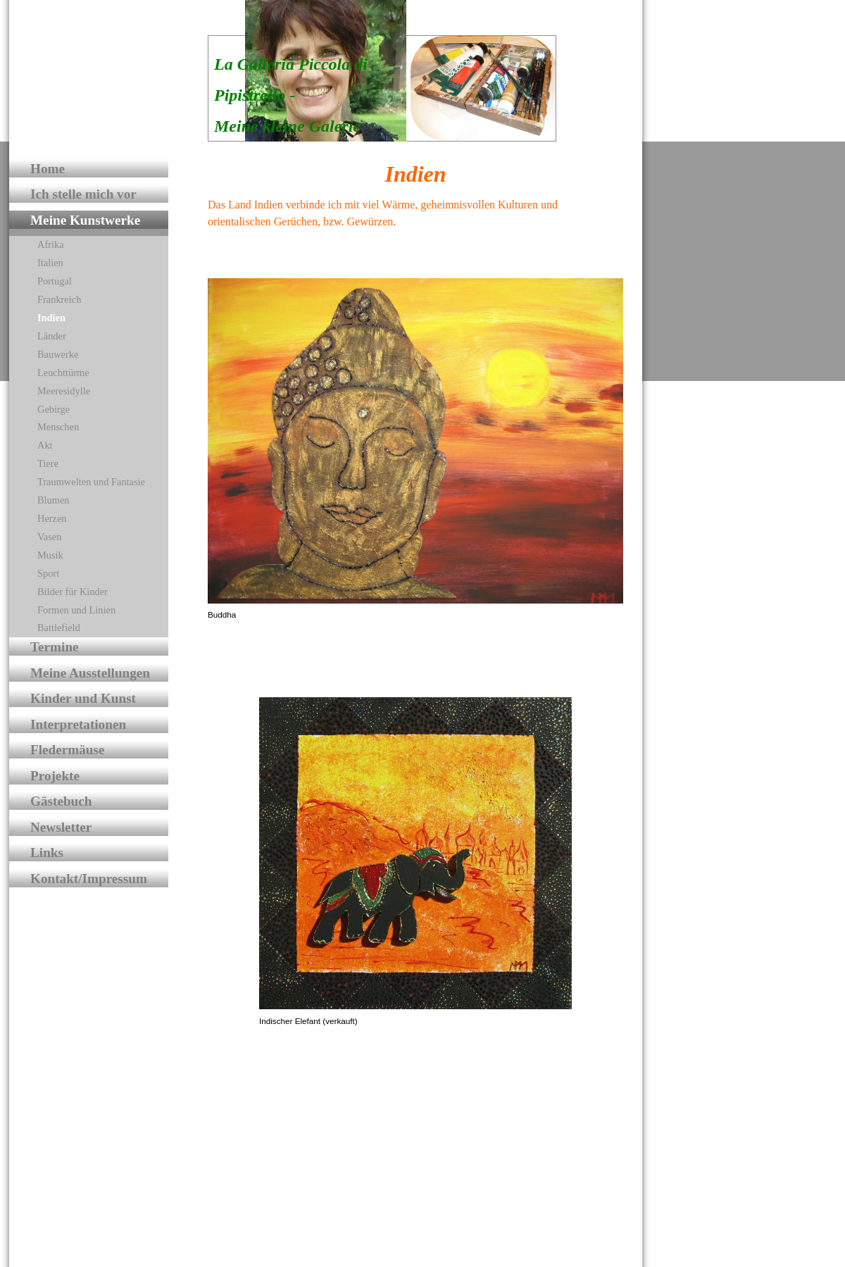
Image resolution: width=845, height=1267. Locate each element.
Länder (51, 336)
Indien (51, 317)
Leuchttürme (63, 372)
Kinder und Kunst (83, 698)
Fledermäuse (67, 749)
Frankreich (59, 299)
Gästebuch (61, 801)
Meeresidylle (63, 391)
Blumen (53, 500)
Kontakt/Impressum (88, 878)
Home (47, 168)
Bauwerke (57, 354)
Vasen (49, 536)
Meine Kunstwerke (85, 220)
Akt (45, 445)
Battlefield (58, 627)
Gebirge (53, 409)
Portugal (54, 281)
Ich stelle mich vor (83, 194)
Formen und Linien (76, 610)
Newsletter (61, 827)
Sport (48, 573)
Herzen (52, 518)
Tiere (47, 463)
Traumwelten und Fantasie (91, 481)
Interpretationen (78, 724)
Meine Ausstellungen (90, 673)
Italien (50, 262)
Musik (50, 555)
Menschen (58, 426)
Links (46, 852)
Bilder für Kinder (72, 591)
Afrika (50, 244)
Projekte (55, 775)
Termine (54, 646)
